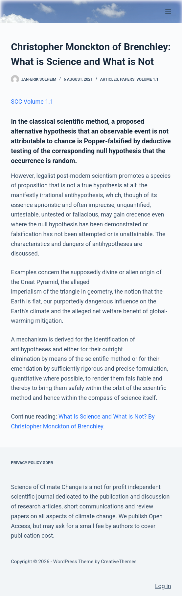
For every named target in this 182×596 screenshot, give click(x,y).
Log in (163, 586)
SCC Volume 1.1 (32, 101)
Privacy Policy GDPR (32, 463)
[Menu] (168, 11)
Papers (127, 79)
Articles (109, 79)
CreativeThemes (119, 562)
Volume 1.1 (147, 79)
